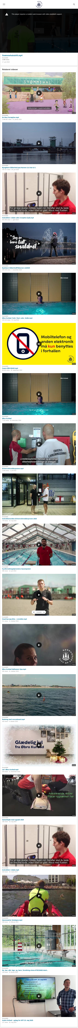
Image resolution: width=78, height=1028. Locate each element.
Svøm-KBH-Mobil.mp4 (10, 368)
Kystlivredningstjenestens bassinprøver (16, 569)
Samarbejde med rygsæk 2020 (13, 820)
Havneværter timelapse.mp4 (12, 920)
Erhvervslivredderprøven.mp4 (12, 468)
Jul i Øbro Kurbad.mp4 (10, 769)
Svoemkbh (5, 57)
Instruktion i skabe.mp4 (10, 870)
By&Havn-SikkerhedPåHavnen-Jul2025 (16, 268)
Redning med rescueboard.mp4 (13, 719)
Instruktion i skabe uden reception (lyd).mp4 (18, 218)
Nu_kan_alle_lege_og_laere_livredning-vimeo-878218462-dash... (25, 970)
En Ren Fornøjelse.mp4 (10, 117)
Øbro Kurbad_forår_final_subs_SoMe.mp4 (17, 318)
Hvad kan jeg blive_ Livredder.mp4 (14, 619)
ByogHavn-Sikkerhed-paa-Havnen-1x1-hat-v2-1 (19, 167)
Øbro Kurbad (6, 418)
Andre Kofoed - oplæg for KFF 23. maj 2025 (17, 1020)
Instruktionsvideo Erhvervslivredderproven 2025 (19, 519)
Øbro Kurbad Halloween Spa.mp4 (14, 669)
